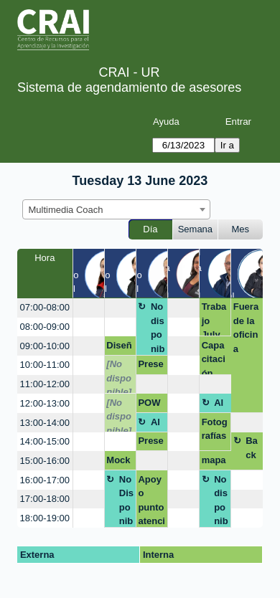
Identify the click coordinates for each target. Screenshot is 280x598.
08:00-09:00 (45, 326)
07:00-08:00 (45, 307)
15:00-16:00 (45, 460)
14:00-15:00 (45, 441)
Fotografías (215, 429)
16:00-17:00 (45, 480)
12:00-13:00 (45, 403)
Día (150, 229)
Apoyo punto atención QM (151, 501)
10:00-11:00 (45, 364)
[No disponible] (118, 376)
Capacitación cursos (214, 357)
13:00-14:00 (45, 422)
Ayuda (166, 121)
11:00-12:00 (45, 384)
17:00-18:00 (45, 498)
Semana (195, 229)
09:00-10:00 (45, 346)
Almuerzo (221, 405)
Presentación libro (150, 443)
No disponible (158, 328)
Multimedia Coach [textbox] (66, 209)
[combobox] (116, 209)
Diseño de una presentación (118, 348)
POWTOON (151, 405)
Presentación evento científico (150, 366)
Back (252, 447)
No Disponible (126, 501)
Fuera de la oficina (245, 327)
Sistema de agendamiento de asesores (129, 87)
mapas (214, 462)
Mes (241, 229)
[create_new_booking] (88, 308)
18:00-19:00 (45, 518)
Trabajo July (214, 318)
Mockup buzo (118, 462)
